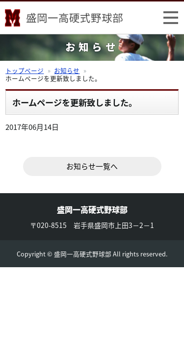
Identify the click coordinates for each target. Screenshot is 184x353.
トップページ (24, 70)
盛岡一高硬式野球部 (64, 19)
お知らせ (66, 70)
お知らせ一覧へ (92, 166)
